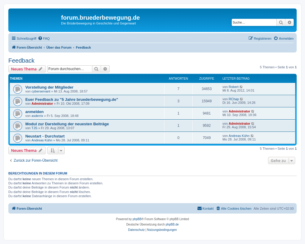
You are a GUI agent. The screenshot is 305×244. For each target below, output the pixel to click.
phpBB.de (172, 224)
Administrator (42, 103)
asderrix (37, 116)
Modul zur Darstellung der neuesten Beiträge (67, 124)
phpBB (137, 219)
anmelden (34, 111)
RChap (234, 99)
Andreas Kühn (42, 140)
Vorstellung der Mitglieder (49, 87)
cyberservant (41, 91)
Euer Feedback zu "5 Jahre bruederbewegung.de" (71, 99)
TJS (35, 128)
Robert (234, 87)
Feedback (21, 60)
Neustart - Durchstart (45, 136)
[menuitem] (44, 38)
